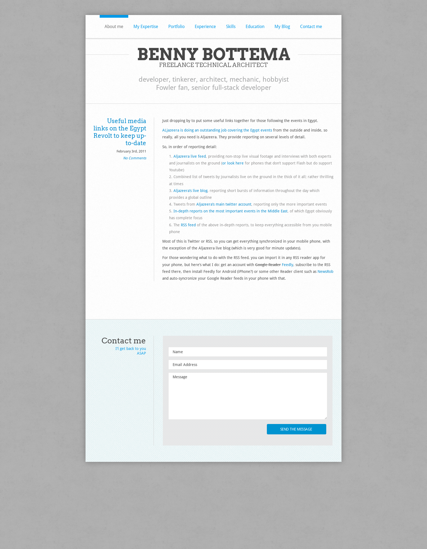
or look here (233, 163)
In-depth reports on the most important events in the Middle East (230, 211)
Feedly (287, 265)
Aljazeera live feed (189, 156)
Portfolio (176, 26)
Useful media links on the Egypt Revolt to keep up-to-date (119, 132)
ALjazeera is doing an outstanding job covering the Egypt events (217, 130)
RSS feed (188, 225)
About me (114, 26)
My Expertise (145, 26)
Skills (231, 26)
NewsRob (325, 271)
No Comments (134, 158)
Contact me (311, 26)
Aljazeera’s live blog (190, 190)
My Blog (282, 26)
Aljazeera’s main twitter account (223, 204)
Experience (205, 26)
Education (255, 26)
